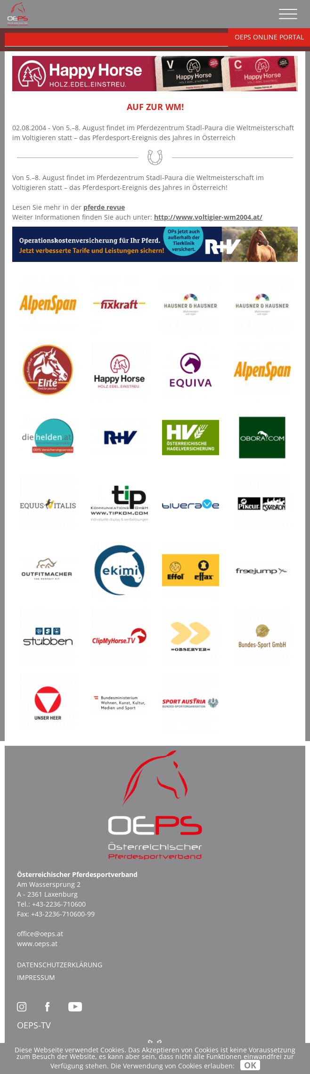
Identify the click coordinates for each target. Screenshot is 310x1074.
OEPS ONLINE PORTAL (269, 36)
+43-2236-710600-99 (63, 913)
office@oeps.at (40, 933)
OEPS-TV (34, 1025)
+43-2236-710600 (59, 904)
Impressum (36, 977)
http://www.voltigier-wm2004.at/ (208, 217)
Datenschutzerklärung (59, 964)
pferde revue (104, 207)
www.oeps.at (37, 943)
